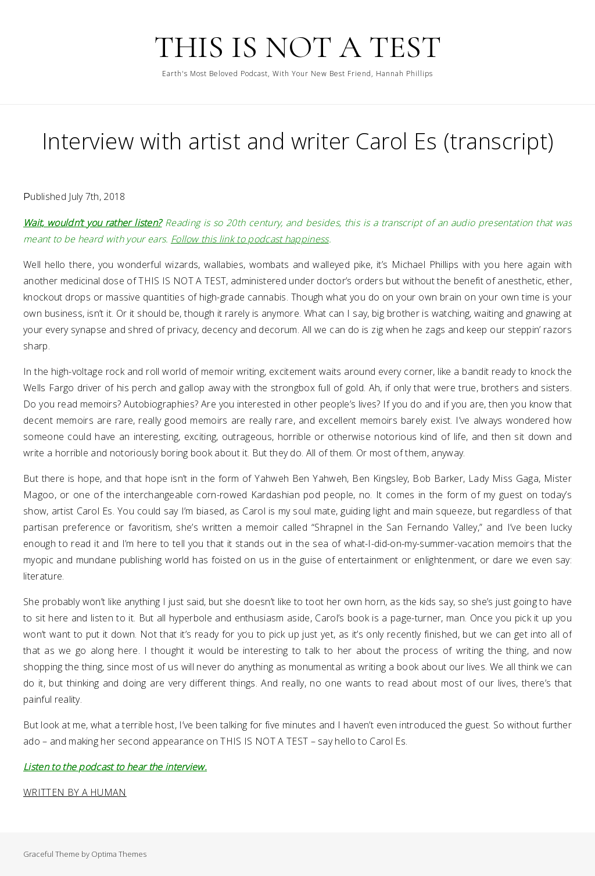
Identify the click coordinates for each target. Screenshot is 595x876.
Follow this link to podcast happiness (250, 239)
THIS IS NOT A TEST (297, 47)
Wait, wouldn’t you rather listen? (92, 222)
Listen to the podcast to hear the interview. (115, 766)
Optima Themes (118, 854)
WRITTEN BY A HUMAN (75, 792)
